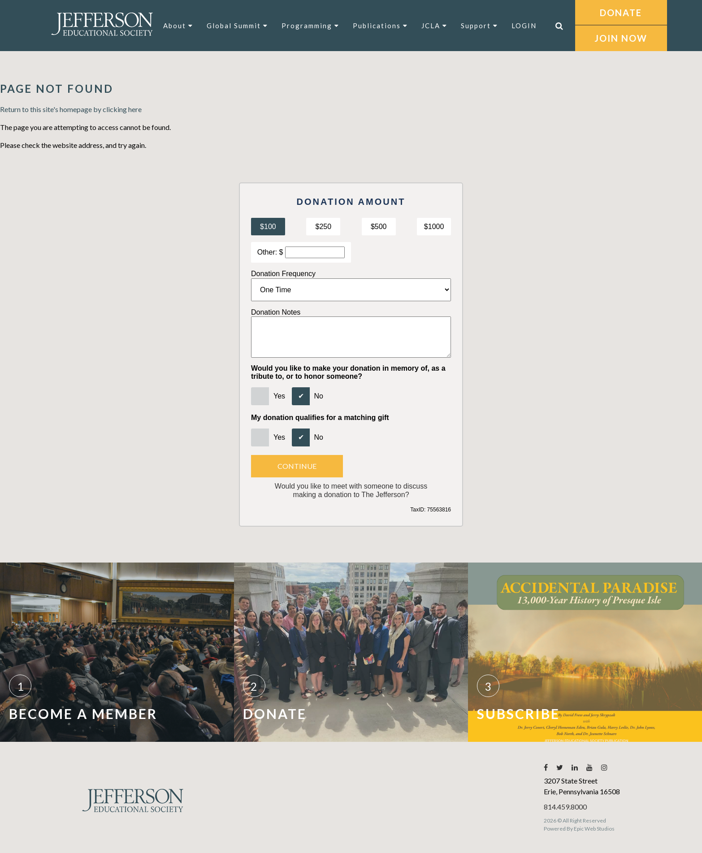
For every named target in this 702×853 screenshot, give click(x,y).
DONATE (621, 12)
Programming (310, 26)
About (178, 26)
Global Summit (237, 26)
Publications (380, 26)
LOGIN (524, 26)
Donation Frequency (283, 273)
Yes (279, 396)
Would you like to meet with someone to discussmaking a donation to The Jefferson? (351, 490)
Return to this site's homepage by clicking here (71, 109)
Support (479, 26)
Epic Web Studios (594, 828)
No (318, 396)
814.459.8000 (565, 806)
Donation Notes (275, 312)
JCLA (434, 26)
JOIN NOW (620, 38)
